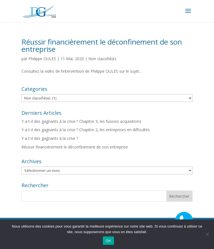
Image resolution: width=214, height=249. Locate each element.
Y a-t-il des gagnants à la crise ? (49, 138)
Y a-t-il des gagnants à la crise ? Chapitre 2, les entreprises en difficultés (85, 129)
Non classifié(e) (102, 58)
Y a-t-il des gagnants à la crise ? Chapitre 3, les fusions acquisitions (81, 121)
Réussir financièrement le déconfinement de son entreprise (101, 45)
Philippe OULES (42, 58)
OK (108, 241)
